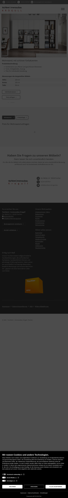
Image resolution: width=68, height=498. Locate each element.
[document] (34, 463)
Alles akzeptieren (55, 486)
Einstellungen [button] (44, 493)
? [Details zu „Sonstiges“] (16, 480)
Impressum (23, 493)
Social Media (11, 477)
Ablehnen (12, 486)
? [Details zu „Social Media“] (18, 477)
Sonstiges (10, 481)
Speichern (34, 486)
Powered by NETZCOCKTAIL (34, 496)
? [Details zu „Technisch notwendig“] (23, 474)
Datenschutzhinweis (33, 493)
